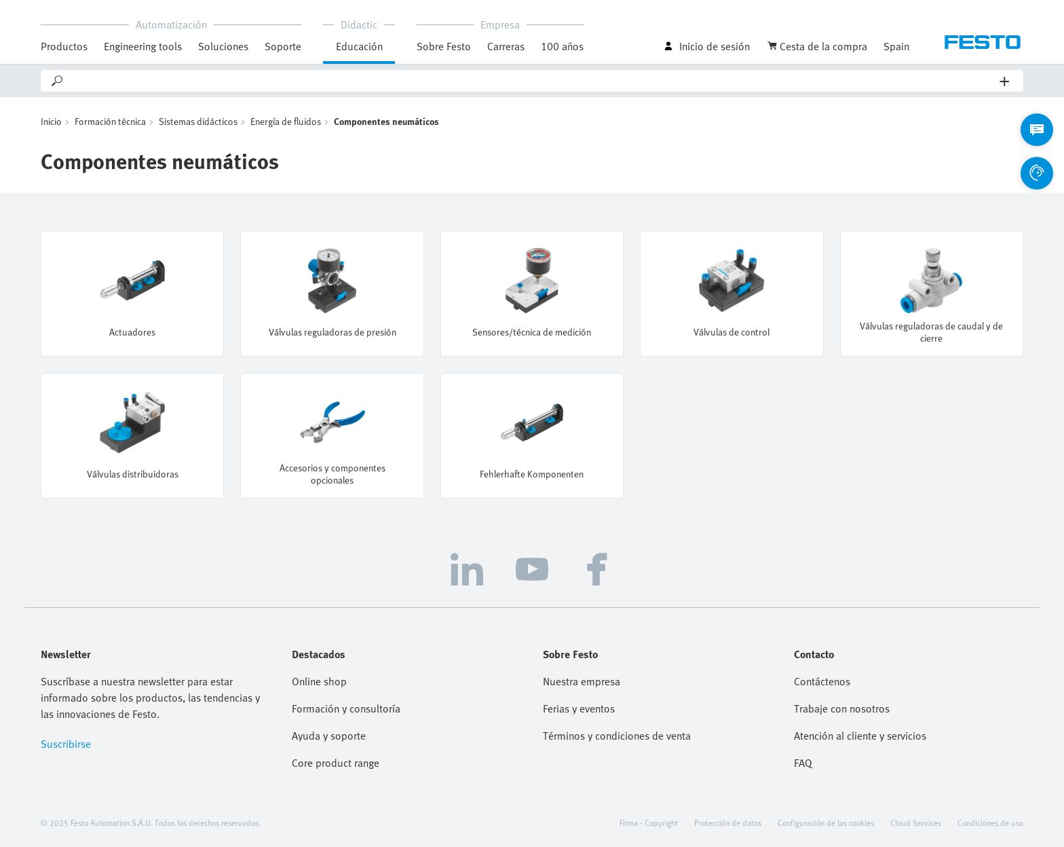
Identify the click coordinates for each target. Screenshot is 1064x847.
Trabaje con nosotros (842, 708)
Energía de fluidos (285, 121)
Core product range (335, 763)
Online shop (319, 681)
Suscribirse (66, 744)
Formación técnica (110, 121)
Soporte (283, 46)
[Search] (532, 81)
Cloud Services (915, 822)
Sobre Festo (444, 46)
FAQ (803, 763)
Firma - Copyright (649, 822)
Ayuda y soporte (329, 735)
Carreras (506, 46)
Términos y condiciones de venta (617, 735)
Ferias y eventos (579, 708)
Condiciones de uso (990, 822)
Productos (64, 46)
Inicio (51, 121)
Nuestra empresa (581, 681)
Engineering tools (143, 46)
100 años (562, 46)
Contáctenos (822, 681)
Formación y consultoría (346, 708)
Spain (896, 46)
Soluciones (223, 46)
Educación (359, 46)
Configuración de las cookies (826, 822)
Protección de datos (727, 822)
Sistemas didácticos (198, 121)
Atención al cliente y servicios (860, 735)
